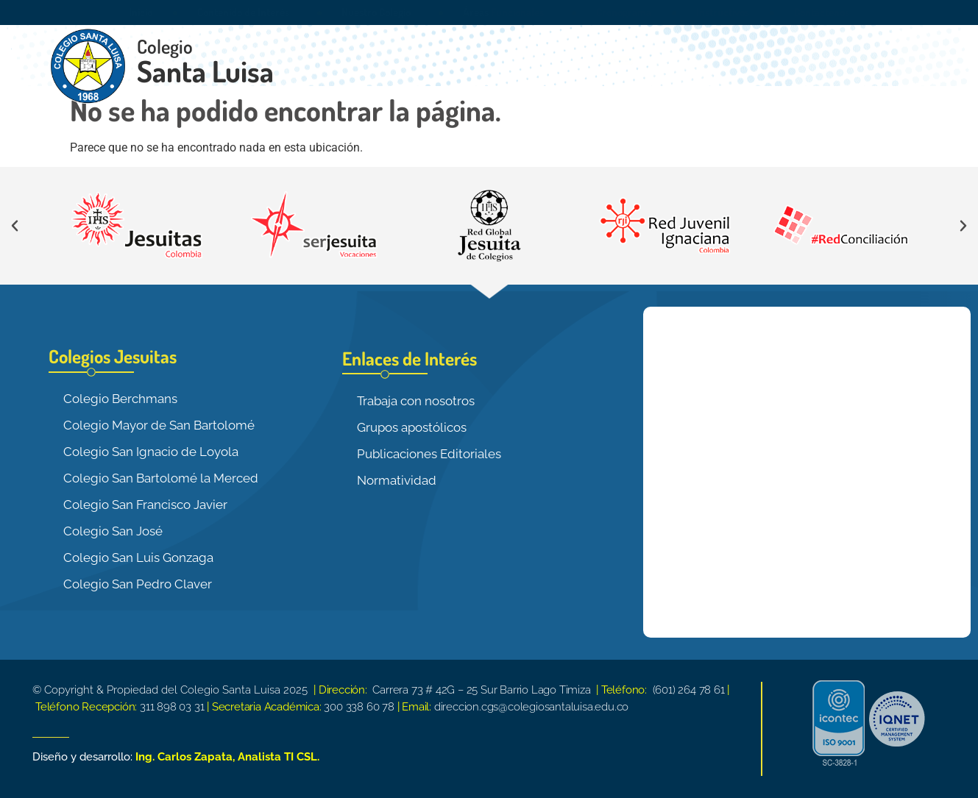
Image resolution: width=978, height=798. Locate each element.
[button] (14, 225)
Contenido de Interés (247, 12)
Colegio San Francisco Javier (145, 504)
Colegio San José (113, 531)
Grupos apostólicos (412, 427)
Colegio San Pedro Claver (137, 584)
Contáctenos (821, 12)
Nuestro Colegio (379, 12)
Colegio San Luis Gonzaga (138, 557)
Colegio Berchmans (120, 398)
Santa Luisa (205, 70)
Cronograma (623, 12)
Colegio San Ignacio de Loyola (150, 451)
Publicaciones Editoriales (429, 453)
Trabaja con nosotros (416, 400)
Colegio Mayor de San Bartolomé (159, 425)
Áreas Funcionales (507, 12)
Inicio (140, 12)
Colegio (165, 46)
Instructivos (722, 12)
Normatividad (396, 480)
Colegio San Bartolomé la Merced (160, 478)
